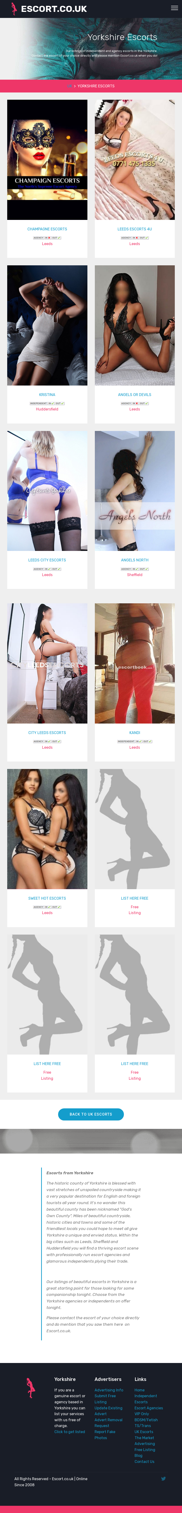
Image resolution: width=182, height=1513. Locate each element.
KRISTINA (47, 395)
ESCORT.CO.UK (54, 9)
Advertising (145, 1443)
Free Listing (145, 1450)
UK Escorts (144, 1432)
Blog (138, 1455)
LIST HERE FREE (134, 898)
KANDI (134, 733)
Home (140, 1390)
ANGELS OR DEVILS (134, 395)
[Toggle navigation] (174, 8)
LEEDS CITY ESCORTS (47, 560)
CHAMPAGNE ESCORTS (47, 229)
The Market (144, 1438)
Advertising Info (109, 1390)
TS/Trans (143, 1426)
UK (69, 86)
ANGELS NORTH (135, 560)
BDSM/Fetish (146, 1420)
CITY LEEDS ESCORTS (47, 733)
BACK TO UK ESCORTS (91, 1114)
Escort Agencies (149, 1408)
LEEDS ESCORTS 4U (135, 229)
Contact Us (144, 1461)
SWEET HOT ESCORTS (47, 898)
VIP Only (142, 1414)
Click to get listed (69, 1432)
